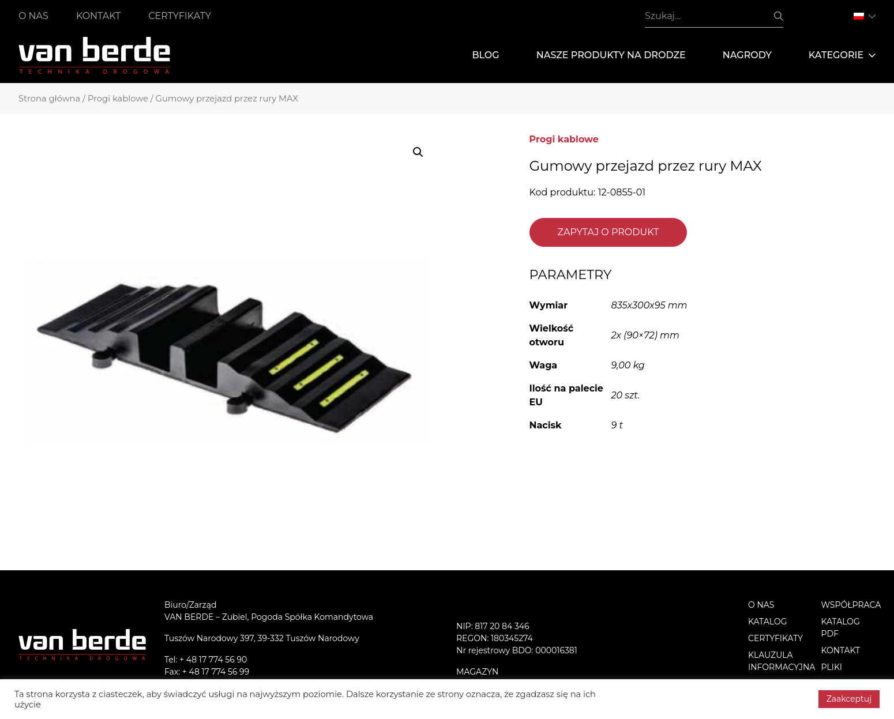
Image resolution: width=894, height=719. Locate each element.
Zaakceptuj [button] (849, 699)
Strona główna (49, 98)
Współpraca (851, 605)
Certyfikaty (179, 15)
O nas (33, 15)
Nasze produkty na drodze (611, 55)
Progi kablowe (118, 98)
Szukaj (778, 16)
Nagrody (747, 55)
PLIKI (832, 667)
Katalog (767, 621)
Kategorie (842, 55)
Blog (485, 55)
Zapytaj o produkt (608, 232)
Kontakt (98, 15)
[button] (418, 152)
